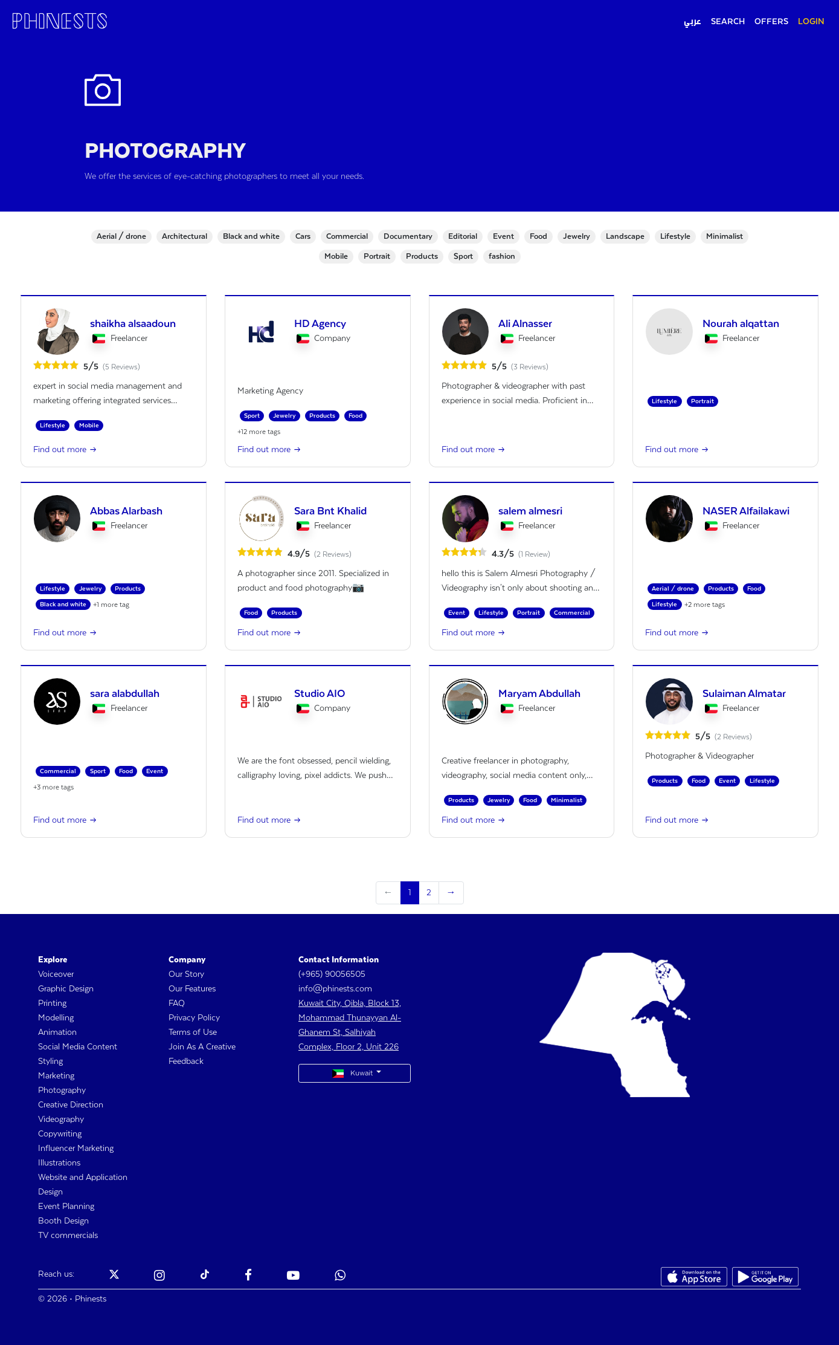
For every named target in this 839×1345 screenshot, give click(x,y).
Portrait (377, 256)
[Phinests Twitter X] (114, 1276)
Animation (57, 1032)
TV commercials (68, 1235)
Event (503, 236)
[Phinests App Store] (694, 1276)
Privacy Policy (194, 1018)
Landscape (625, 236)
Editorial (462, 236)
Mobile (336, 256)
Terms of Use (193, 1032)
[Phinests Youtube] (293, 1276)
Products (422, 256)
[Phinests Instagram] (159, 1276)
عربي (692, 22)
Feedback (186, 1061)
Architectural (184, 236)
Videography (61, 1119)
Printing (52, 1003)
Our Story (186, 974)
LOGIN (811, 22)
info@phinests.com (335, 989)
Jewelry (576, 236)
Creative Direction (70, 1105)
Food (538, 236)
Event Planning (66, 1206)
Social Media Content (77, 1047)
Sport (463, 256)
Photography (62, 1090)
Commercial (347, 236)
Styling (50, 1061)
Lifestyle (675, 236)
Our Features (192, 989)
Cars (302, 236)
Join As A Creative (202, 1047)
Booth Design (63, 1221)
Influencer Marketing (76, 1148)
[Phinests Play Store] (765, 1276)
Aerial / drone (121, 236)
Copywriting (60, 1134)
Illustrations (59, 1163)
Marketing (56, 1076)
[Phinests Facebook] (248, 1276)
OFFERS (771, 22)
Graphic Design (66, 989)
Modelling (56, 1018)
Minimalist (724, 236)
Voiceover (56, 974)
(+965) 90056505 (331, 974)
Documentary (408, 236)
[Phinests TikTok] (205, 1276)
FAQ (177, 1003)
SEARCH (728, 22)
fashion (502, 256)
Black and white (251, 236)
